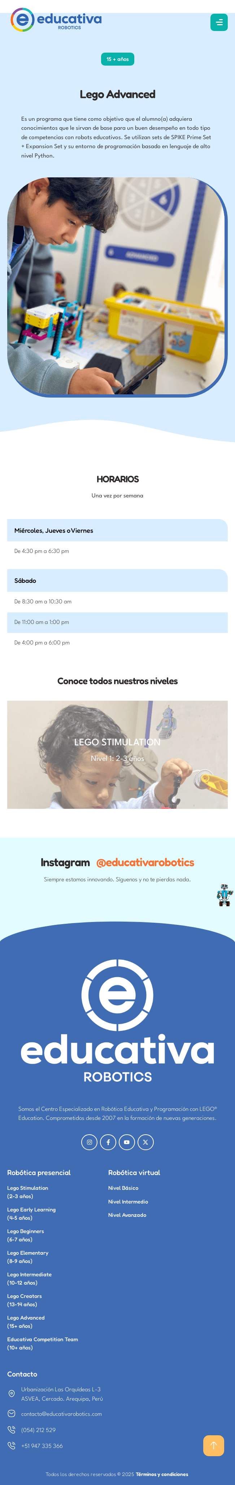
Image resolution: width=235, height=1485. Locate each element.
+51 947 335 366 (42, 1446)
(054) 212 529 (38, 1430)
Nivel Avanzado (127, 1214)
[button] (213, 1445)
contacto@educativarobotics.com (61, 1414)
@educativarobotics (145, 862)
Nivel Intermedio (128, 1201)
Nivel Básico (123, 1187)
